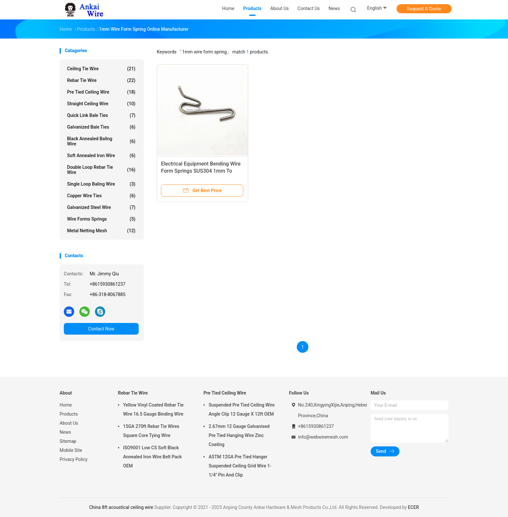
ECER (413, 507)
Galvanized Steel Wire (101, 207)
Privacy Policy (73, 459)
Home (66, 405)
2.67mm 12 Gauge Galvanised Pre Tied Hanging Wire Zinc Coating (239, 435)
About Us (69, 423)
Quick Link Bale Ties (101, 115)
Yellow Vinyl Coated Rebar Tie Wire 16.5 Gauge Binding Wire (153, 409)
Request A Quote (424, 8)
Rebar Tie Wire (101, 80)
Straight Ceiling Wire (101, 103)
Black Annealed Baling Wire (101, 141)
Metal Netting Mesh (101, 230)
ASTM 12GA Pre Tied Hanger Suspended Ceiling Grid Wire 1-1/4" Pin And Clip (240, 465)
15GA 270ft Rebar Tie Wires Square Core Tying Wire (151, 431)
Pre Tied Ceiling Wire (101, 92)
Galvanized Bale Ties (101, 127)
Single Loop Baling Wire (101, 184)
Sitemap (68, 441)
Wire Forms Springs (101, 219)
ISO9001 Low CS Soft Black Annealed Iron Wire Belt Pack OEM (152, 456)
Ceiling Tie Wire (101, 68)
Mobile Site (71, 450)
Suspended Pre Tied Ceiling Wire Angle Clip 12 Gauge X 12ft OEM (242, 409)
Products (69, 414)
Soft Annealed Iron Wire (101, 155)
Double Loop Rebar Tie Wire (101, 170)
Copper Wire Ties (101, 195)
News (65, 432)
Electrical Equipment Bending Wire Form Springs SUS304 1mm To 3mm (201, 171)
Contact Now (101, 328)
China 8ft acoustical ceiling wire (121, 507)
